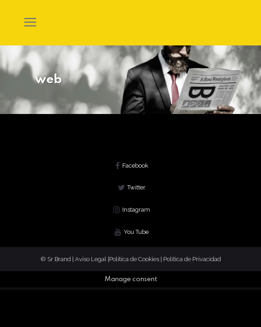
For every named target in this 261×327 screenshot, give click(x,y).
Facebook (135, 165)
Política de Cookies (134, 259)
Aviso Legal (91, 259)
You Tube (136, 231)
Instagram (136, 209)
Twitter (136, 187)
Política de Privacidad (192, 259)
